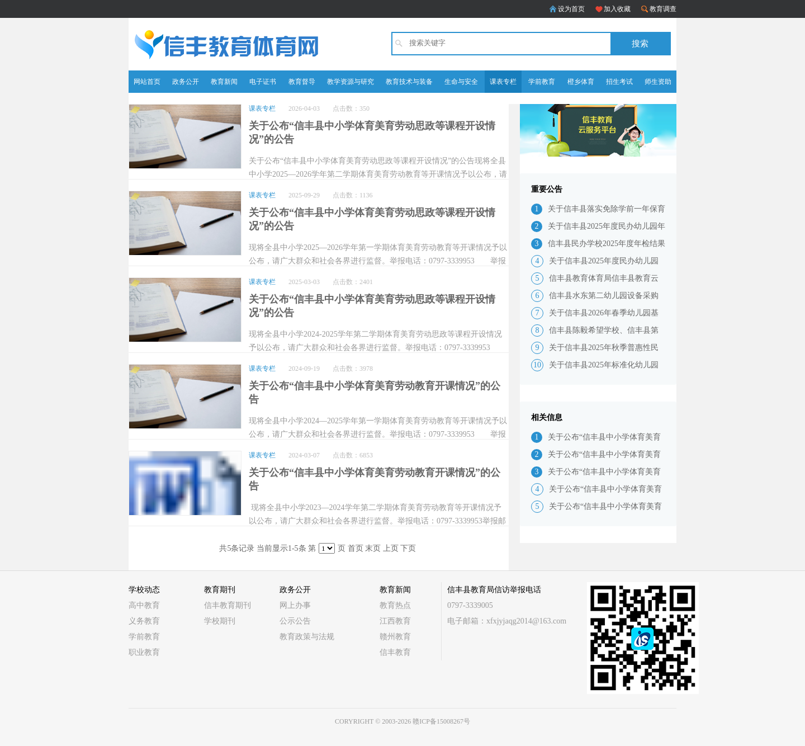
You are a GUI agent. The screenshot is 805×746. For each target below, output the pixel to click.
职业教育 (144, 652)
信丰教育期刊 (227, 605)
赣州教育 (395, 636)
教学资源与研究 (350, 82)
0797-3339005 (470, 605)
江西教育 (395, 621)
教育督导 (301, 82)
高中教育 (144, 605)
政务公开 (185, 82)
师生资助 (658, 82)
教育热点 (395, 605)
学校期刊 (219, 621)
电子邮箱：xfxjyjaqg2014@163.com (506, 621)
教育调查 (663, 9)
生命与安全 (461, 82)
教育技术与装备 (409, 82)
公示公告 (295, 621)
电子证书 (262, 82)
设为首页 (571, 9)
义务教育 (144, 621)
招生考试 (619, 82)
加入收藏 (617, 9)
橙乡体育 (580, 82)
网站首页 (147, 82)
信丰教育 (395, 652)
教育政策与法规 (307, 636)
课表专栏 (503, 82)
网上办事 (295, 605)
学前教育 (541, 82)
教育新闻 (224, 82)
